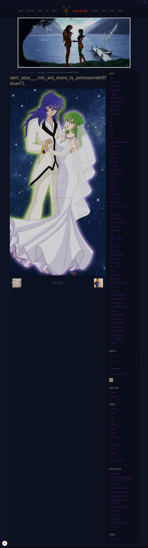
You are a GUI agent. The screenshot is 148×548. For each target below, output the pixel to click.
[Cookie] (4, 543)
